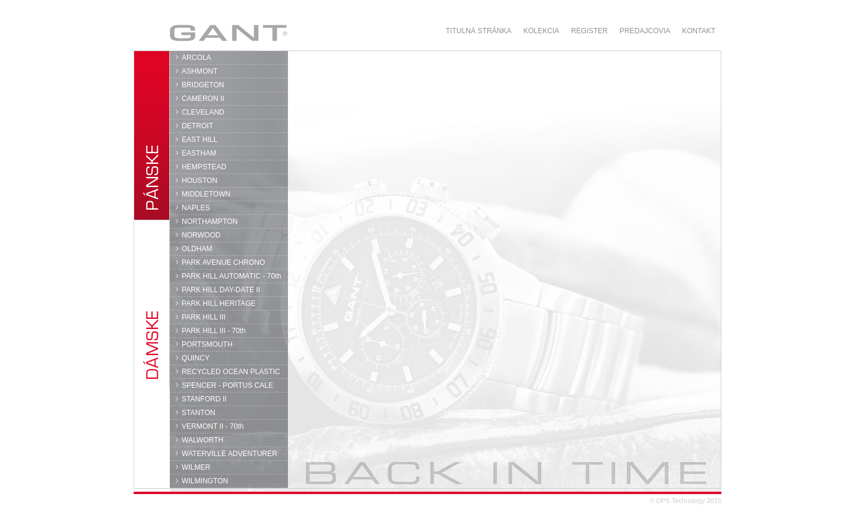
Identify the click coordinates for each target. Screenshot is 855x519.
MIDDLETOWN (206, 194)
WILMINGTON (205, 481)
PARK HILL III (204, 317)
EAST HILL (199, 139)
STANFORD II (204, 399)
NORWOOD (201, 235)
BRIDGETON (203, 85)
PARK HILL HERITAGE (219, 303)
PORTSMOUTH (207, 344)
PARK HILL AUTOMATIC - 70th (231, 276)
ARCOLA (196, 57)
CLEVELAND (203, 112)
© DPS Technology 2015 (685, 500)
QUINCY (196, 358)
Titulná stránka (479, 31)
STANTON (199, 413)
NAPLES (196, 208)
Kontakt (698, 31)
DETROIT (197, 126)
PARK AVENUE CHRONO (223, 262)
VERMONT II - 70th (212, 426)
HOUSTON (199, 180)
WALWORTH (202, 440)
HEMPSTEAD (204, 167)
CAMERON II (203, 98)
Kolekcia (541, 31)
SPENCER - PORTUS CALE (227, 385)
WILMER (196, 467)
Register (589, 31)
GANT (228, 33)
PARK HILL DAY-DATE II (221, 290)
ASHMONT (199, 71)
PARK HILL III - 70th (214, 331)
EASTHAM (199, 153)
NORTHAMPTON (210, 221)
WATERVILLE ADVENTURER (229, 454)
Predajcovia (645, 31)
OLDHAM (197, 249)
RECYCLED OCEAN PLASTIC (231, 372)
